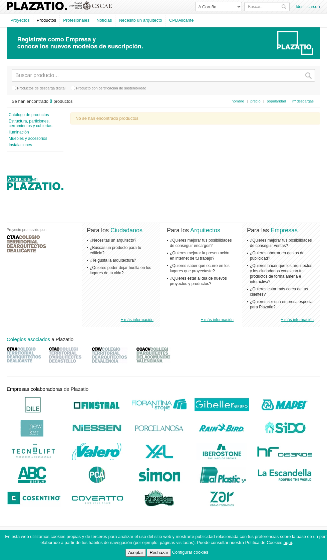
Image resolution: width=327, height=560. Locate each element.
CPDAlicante (181, 20)
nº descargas (303, 101)
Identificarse (306, 6)
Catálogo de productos (29, 114)
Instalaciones (20, 145)
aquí (288, 542)
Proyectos (20, 20)
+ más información (137, 319)
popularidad (276, 101)
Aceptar (135, 552)
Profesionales (76, 20)
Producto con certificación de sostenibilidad (108, 88)
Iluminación (19, 132)
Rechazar (158, 552)
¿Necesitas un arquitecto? (113, 240)
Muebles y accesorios (28, 138)
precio (256, 101)
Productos (46, 20)
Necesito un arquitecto (140, 20)
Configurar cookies (190, 552)
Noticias (104, 20)
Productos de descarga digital (38, 88)
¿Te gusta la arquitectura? (113, 260)
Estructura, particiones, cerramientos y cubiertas (30, 123)
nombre (238, 101)
